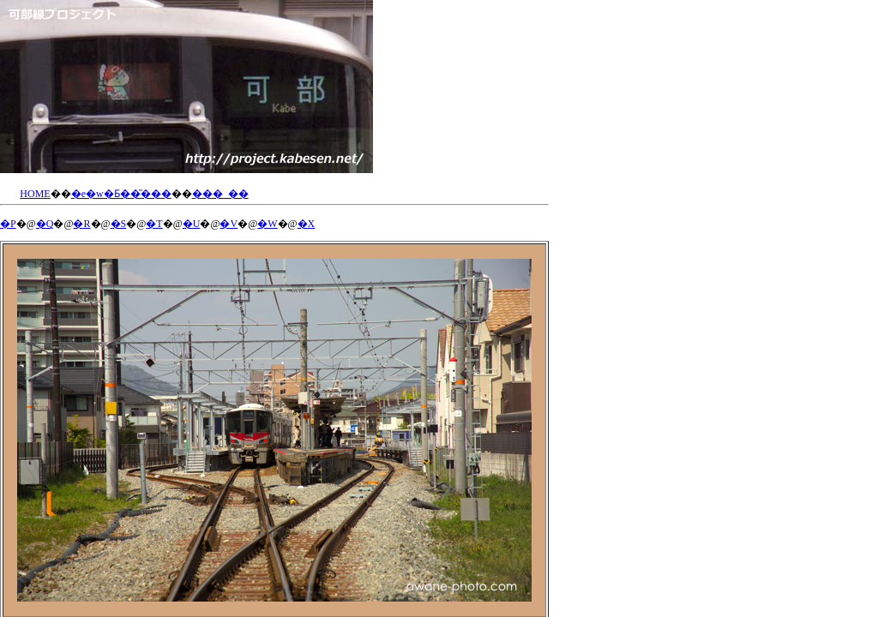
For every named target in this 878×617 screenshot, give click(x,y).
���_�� (220, 194)
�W (267, 224)
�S (119, 224)
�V (229, 224)
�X (307, 224)
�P (8, 224)
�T (154, 224)
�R (81, 224)
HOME (35, 194)
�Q (45, 224)
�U (192, 224)
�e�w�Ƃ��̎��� (121, 194)
